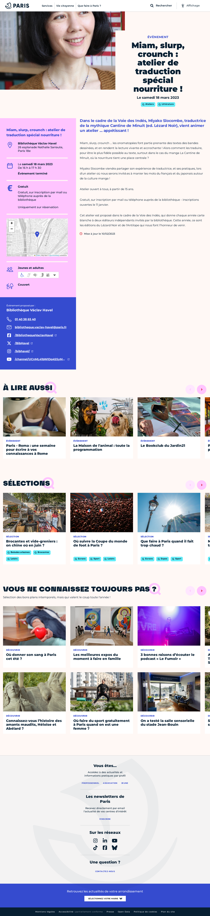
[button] (37, 234)
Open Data (124, 911)
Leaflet (37, 255)
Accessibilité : (81, 911)
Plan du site (168, 911)
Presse (110, 911)
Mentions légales (45, 911)
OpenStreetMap (54, 255)
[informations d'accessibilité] (38, 275)
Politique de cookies (145, 911)
